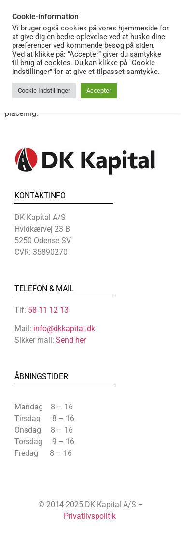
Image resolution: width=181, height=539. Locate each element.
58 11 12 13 (48, 310)
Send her (71, 340)
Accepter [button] (98, 90)
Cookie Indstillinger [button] (44, 90)
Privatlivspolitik (90, 516)
